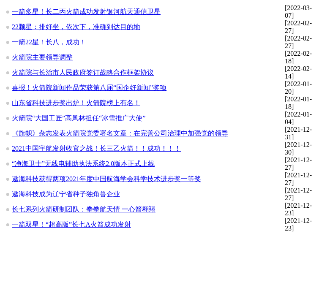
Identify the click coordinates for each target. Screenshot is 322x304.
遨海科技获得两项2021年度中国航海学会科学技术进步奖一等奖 (106, 178)
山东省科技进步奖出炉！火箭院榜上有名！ (76, 102)
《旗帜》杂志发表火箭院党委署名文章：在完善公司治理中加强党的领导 (120, 133)
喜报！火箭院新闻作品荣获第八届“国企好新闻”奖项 (89, 87)
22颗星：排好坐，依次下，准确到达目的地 (76, 26)
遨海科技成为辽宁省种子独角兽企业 (66, 194)
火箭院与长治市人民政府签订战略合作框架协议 (83, 72)
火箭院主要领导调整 (42, 57)
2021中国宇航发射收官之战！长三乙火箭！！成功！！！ (96, 148)
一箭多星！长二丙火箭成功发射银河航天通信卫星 (86, 11)
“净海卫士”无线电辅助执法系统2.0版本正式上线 (83, 163)
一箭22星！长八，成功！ (49, 42)
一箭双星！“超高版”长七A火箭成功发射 (71, 224)
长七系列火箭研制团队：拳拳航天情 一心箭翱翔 (84, 209)
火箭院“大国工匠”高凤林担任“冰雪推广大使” (78, 118)
